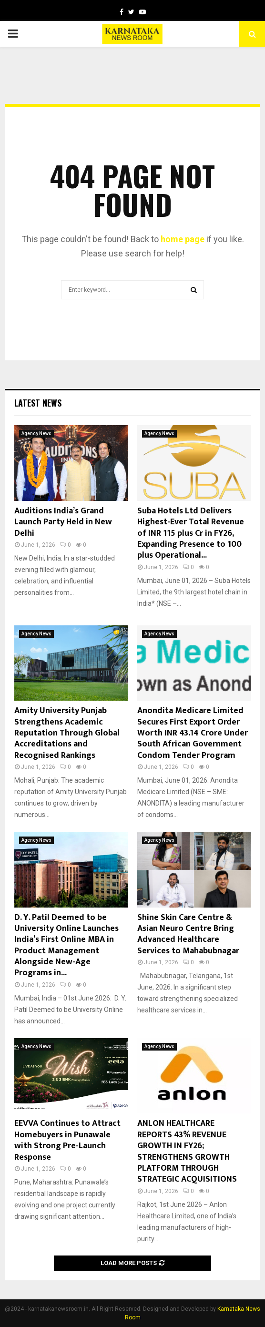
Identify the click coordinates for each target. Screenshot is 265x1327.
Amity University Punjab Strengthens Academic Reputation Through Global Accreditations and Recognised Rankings (67, 733)
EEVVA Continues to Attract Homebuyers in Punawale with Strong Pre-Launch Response (67, 1140)
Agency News (36, 433)
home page (182, 239)
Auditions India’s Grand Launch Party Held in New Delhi (63, 522)
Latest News (37, 403)
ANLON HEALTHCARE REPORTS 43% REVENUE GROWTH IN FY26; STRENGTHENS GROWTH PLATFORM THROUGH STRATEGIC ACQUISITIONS (187, 1151)
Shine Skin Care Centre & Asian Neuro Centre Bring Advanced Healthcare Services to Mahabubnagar (188, 934)
